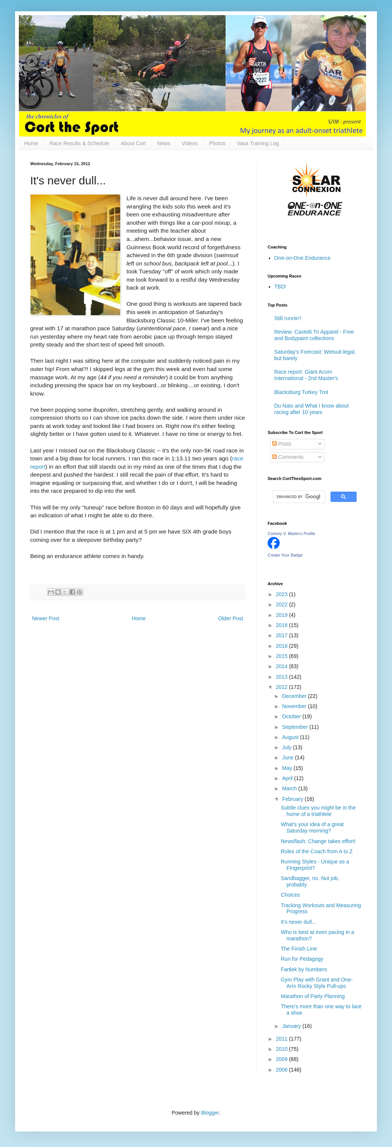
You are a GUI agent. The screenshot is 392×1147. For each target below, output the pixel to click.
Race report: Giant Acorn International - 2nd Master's (306, 375)
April (288, 778)
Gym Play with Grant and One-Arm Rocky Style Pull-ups (317, 983)
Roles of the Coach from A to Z (317, 851)
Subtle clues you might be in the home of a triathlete (318, 811)
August (291, 737)
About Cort (133, 143)
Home (31, 143)
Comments (288, 457)
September (295, 727)
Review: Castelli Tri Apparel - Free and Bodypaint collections (314, 335)
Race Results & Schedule (79, 143)
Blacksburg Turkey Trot (301, 392)
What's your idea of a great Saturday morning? (312, 827)
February (293, 799)
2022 (282, 604)
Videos (190, 143)
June (288, 757)
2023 (282, 594)
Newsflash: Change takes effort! (318, 841)
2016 (282, 646)
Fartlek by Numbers (304, 969)
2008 (282, 1070)
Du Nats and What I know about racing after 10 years (311, 409)
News (163, 143)
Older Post (230, 618)
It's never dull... (298, 922)
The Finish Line (299, 949)
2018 (282, 625)
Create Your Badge (285, 555)
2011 (282, 1039)
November (295, 706)
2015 (282, 656)
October (292, 716)
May (287, 768)
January (292, 1026)
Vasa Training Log (258, 143)
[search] (298, 496)
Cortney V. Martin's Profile (291, 533)
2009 (282, 1059)
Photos (217, 143)
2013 (282, 677)
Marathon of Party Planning (313, 996)
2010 (282, 1049)
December (295, 696)
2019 (282, 615)
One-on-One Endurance (302, 258)
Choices (290, 895)
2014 (282, 666)
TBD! (280, 287)
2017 (282, 635)
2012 (282, 687)
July (287, 747)
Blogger (210, 1113)
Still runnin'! (288, 318)
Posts (281, 444)
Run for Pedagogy (302, 959)
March (290, 788)
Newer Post (45, 618)
